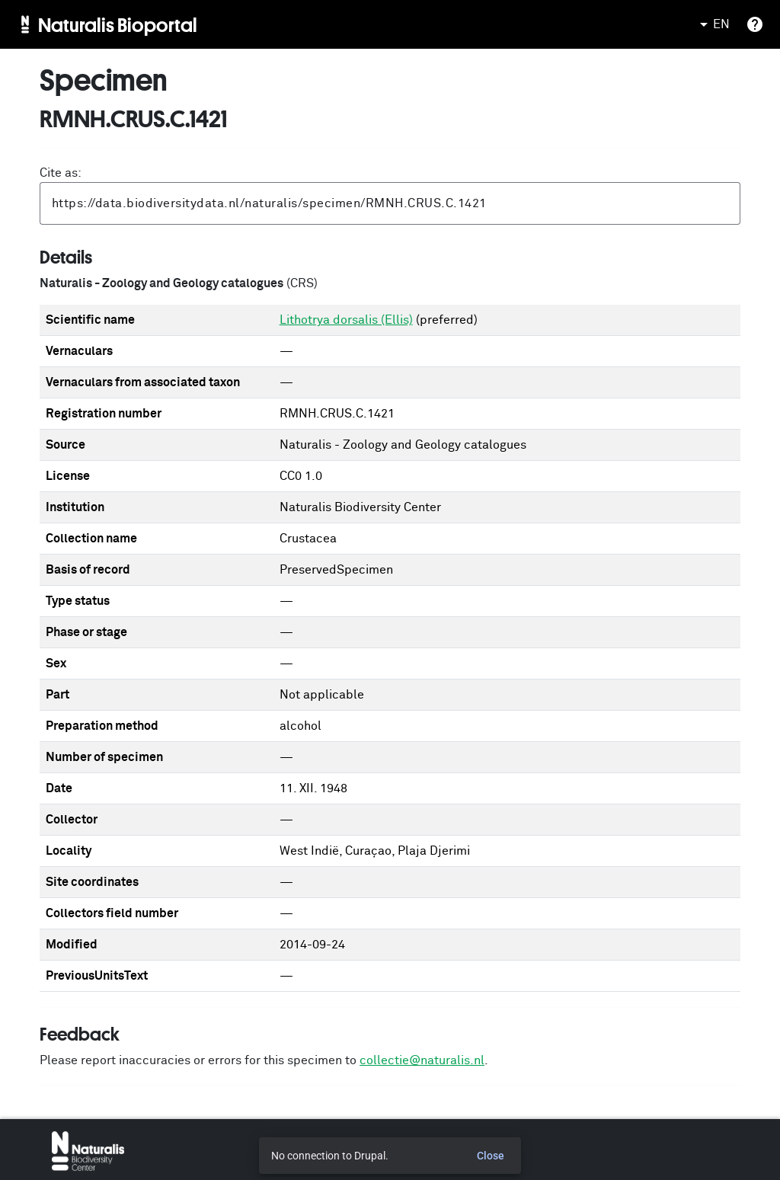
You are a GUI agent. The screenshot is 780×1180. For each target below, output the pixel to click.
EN (712, 24)
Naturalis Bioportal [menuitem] (117, 24)
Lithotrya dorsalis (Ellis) (346, 320)
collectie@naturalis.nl (422, 1060)
